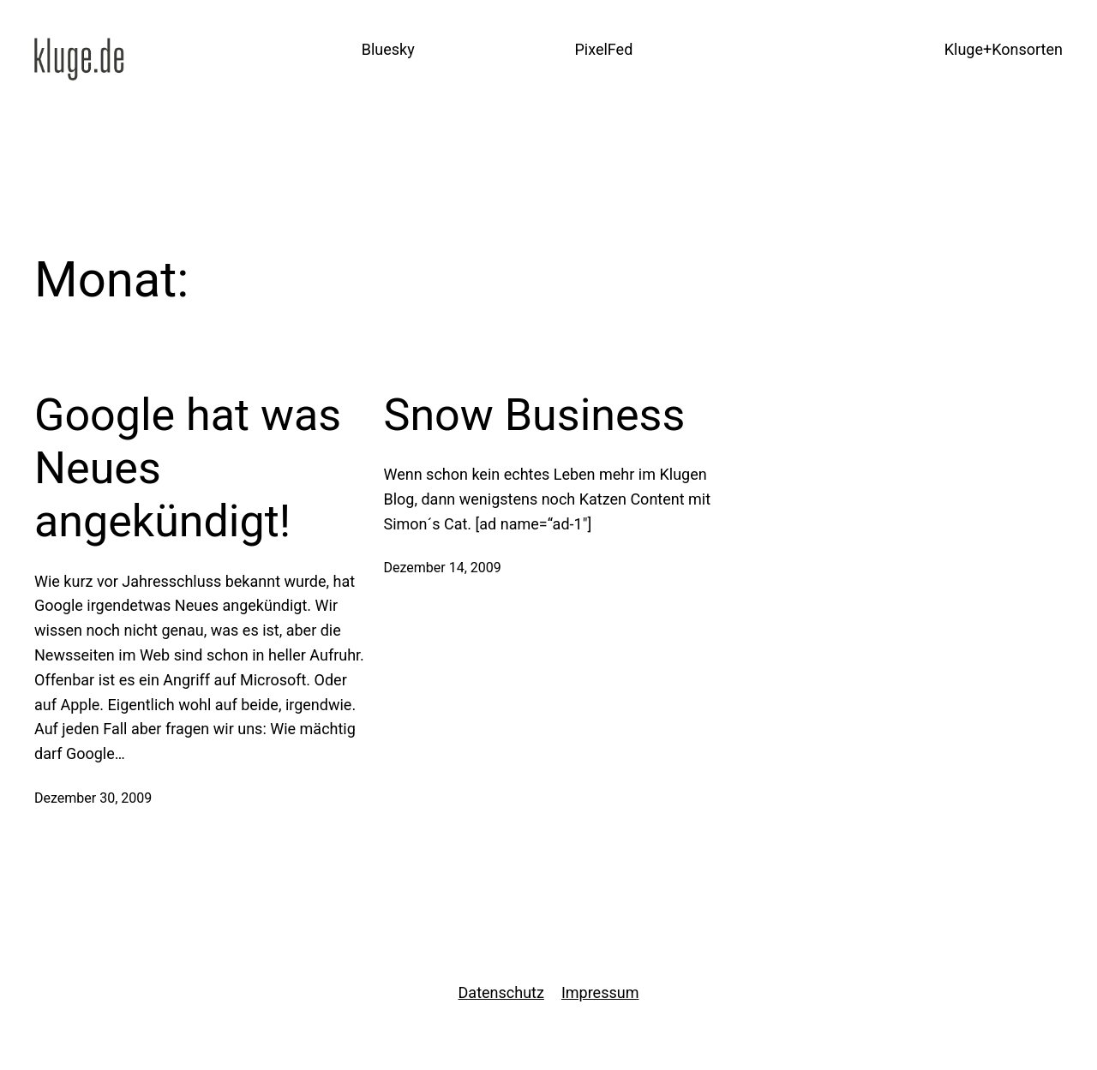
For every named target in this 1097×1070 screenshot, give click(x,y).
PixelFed (603, 49)
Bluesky (388, 49)
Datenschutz (501, 992)
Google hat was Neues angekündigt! (187, 468)
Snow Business (535, 415)
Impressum (600, 992)
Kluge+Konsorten (1003, 49)
